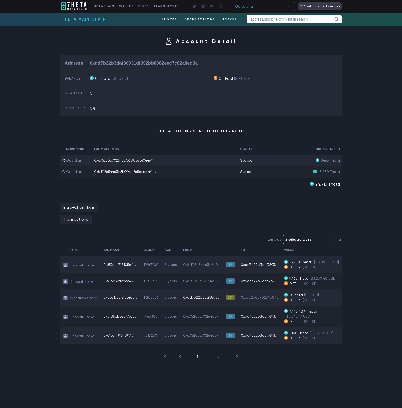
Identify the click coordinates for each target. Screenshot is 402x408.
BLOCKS (169, 19)
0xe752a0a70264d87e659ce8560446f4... (127, 160)
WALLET (129, 6)
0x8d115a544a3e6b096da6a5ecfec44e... (128, 172)
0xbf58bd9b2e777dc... (121, 321)
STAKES (229, 19)
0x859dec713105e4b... (121, 267)
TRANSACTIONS (199, 19)
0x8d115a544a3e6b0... (204, 267)
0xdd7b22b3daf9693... (261, 267)
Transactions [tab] (75, 219)
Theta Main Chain (84, 19)
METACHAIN (106, 6)
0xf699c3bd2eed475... (121, 286)
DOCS (147, 6)
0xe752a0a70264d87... (204, 286)
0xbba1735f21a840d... (121, 302)
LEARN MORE (169, 6)
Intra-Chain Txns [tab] (79, 207)
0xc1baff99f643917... (119, 340)
